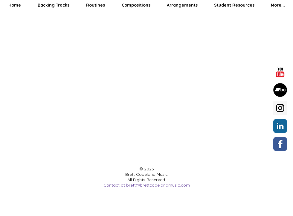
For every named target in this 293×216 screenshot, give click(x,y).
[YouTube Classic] (280, 72)
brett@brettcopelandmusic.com (158, 185)
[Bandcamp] (280, 90)
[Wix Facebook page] (280, 144)
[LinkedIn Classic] (280, 126)
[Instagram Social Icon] (280, 108)
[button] (53, 5)
